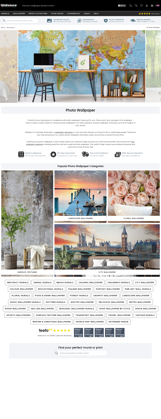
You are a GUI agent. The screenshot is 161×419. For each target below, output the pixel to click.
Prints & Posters (38, 13)
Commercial (73, 13)
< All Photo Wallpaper (153, 27)
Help (96, 13)
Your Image (57, 13)
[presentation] (13, 67)
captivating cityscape (64, 132)
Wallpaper (19, 13)
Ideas (87, 13)
